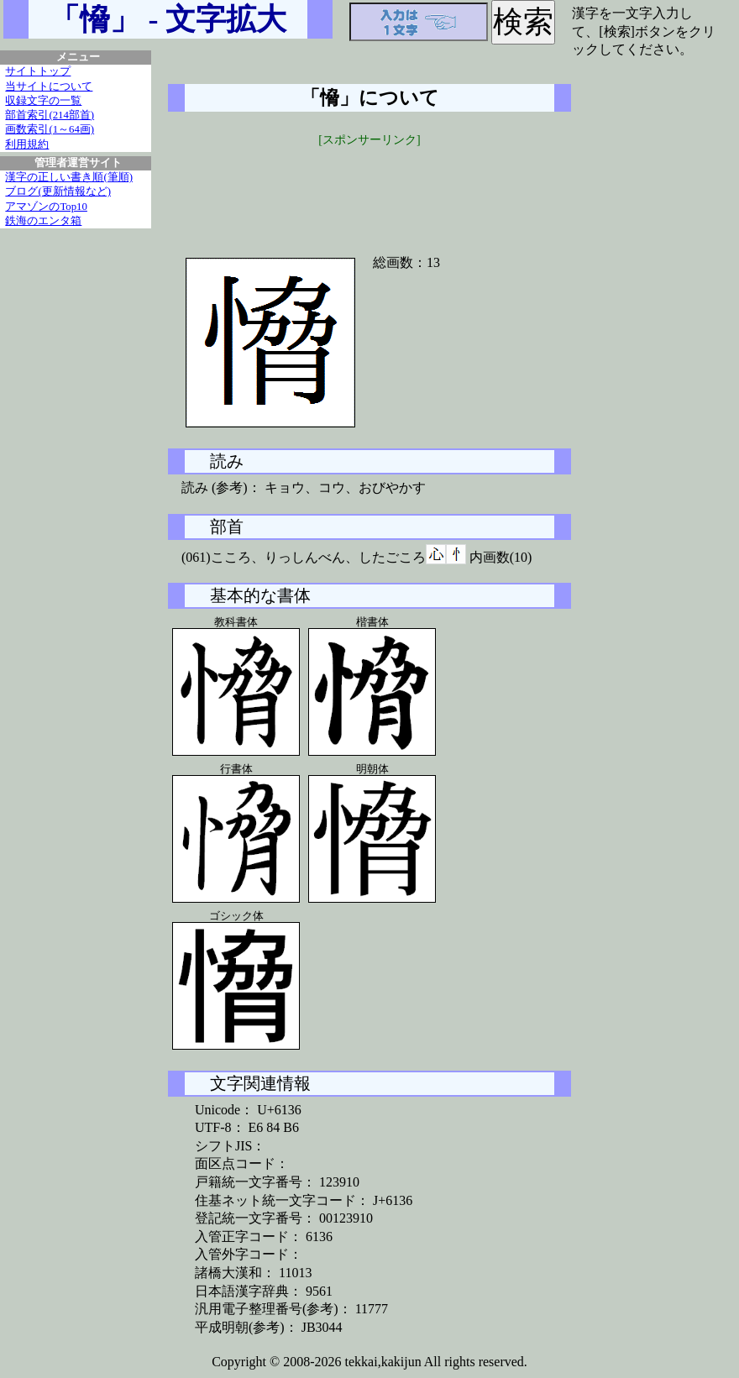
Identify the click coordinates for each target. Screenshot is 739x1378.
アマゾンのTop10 (46, 206)
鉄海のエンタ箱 (43, 221)
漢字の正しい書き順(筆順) (69, 177)
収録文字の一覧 (43, 101)
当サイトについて (48, 86)
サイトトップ (38, 71)
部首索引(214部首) (49, 115)
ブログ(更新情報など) (58, 191)
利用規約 (27, 144)
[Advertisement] (369, 191)
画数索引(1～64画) (49, 129)
